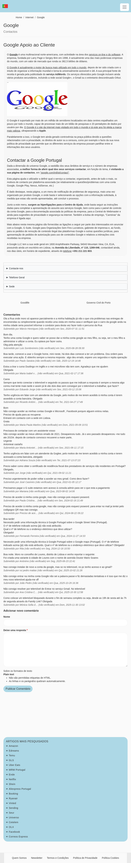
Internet (29, 17)
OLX (11, 827)
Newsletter (36, 858)
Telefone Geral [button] (17, 277)
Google (41, 17)
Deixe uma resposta (14, 630)
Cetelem (13, 822)
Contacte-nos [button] (16, 268)
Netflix (12, 779)
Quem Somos (19, 858)
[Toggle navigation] (124, 7)
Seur (11, 812)
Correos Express (18, 836)
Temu (12, 755)
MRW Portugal (17, 769)
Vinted (12, 803)
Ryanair (13, 798)
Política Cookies (110, 858)
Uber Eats (14, 765)
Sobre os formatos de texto (17, 671)
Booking (13, 793)
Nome (6, 616)
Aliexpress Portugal (20, 789)
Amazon (13, 746)
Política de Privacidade (85, 858)
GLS (11, 760)
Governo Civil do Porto (98, 302)
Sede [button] (12, 286)
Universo (14, 817)
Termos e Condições (58, 858)
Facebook (14, 831)
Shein (12, 784)
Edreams (14, 750)
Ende (12, 774)
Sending (13, 808)
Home (19, 17)
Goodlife (24, 302)
